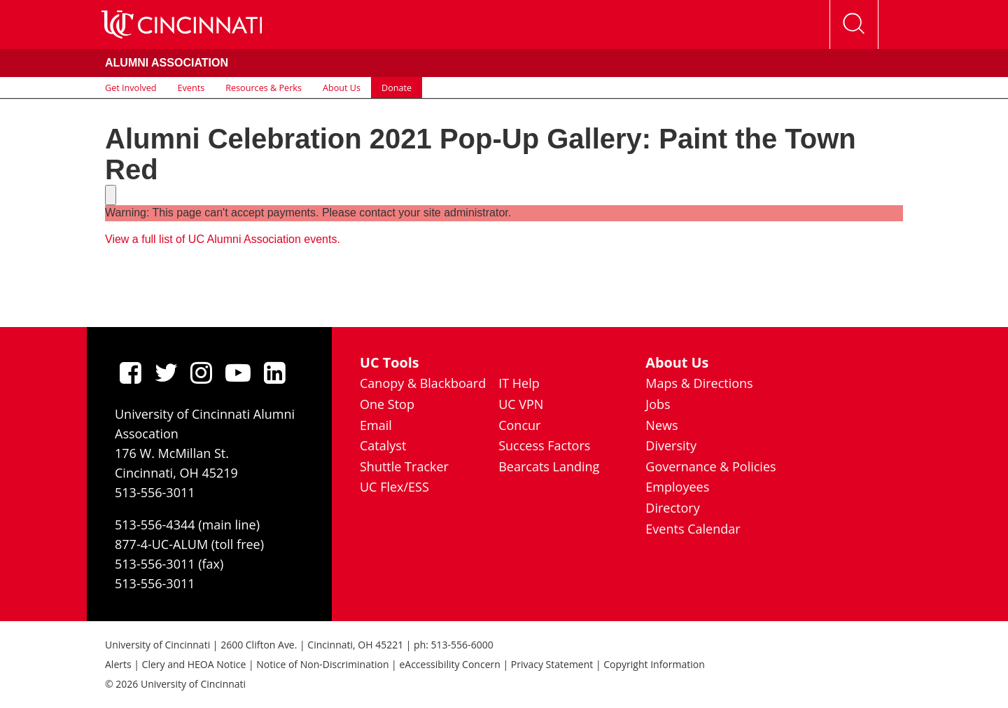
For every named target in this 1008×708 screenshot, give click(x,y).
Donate (397, 87)
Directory (672, 507)
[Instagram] (201, 372)
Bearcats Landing (548, 466)
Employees (677, 486)
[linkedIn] (274, 372)
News (661, 425)
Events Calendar (692, 528)
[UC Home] (181, 24)
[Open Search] (854, 24)
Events (191, 87)
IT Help (519, 383)
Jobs (657, 404)
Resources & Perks (263, 87)
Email (376, 425)
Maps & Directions (698, 383)
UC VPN (520, 404)
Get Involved (131, 87)
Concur (519, 425)
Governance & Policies (710, 466)
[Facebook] (130, 372)
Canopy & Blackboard (423, 383)
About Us (341, 87)
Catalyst (383, 445)
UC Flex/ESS (394, 486)
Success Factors (544, 445)
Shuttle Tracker (404, 466)
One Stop (387, 404)
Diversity (670, 445)
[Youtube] (237, 372)
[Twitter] (166, 372)
